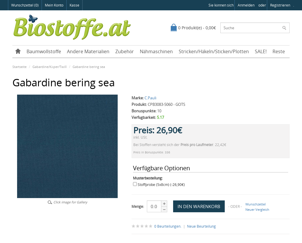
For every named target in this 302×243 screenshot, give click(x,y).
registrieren (280, 5)
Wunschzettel (255, 204)
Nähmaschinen (156, 51)
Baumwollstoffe (44, 51)
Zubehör (124, 51)
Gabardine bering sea (89, 66)
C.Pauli (150, 98)
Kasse (74, 5)
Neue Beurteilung (201, 226)
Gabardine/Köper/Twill (49, 66)
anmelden (246, 5)
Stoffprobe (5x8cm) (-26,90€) (161, 184)
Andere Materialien (88, 51)
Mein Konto (54, 5)
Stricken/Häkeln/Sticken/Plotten (214, 51)
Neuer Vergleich (257, 209)
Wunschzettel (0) (25, 5)
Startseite (19, 66)
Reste (279, 51)
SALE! (261, 51)
